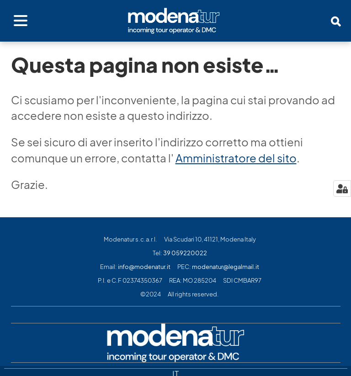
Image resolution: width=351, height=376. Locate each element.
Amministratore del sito (236, 158)
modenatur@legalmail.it (225, 266)
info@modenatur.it (144, 266)
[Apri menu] (20, 21)
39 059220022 (185, 253)
